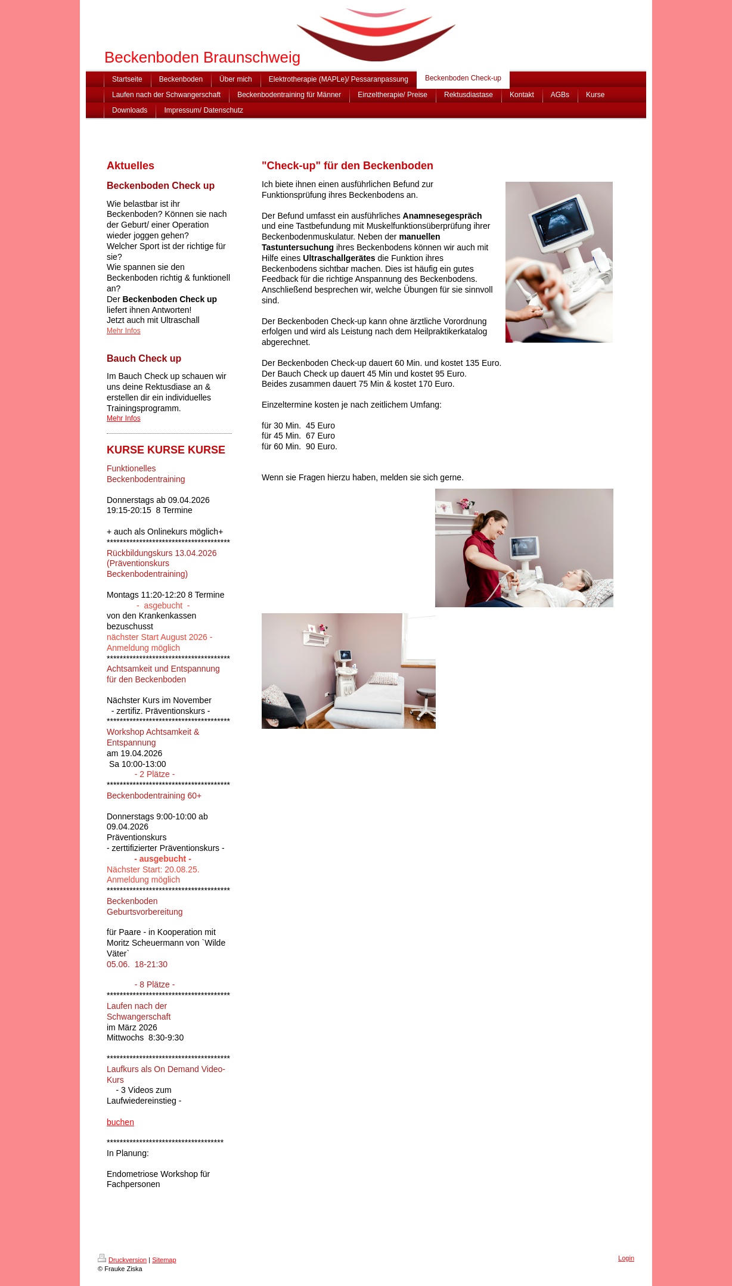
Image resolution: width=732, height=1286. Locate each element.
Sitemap (164, 1259)
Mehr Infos (124, 418)
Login (626, 1258)
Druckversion (122, 1259)
